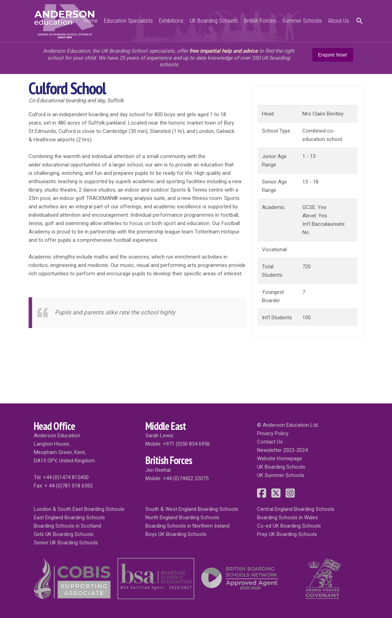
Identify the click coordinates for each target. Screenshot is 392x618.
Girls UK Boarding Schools (63, 534)
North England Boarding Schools (182, 517)
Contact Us (270, 442)
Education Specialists (128, 20)
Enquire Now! (332, 55)
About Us (338, 20)
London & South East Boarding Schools (79, 509)
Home (91, 20)
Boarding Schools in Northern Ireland (187, 526)
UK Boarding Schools (214, 20)
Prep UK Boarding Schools (287, 534)
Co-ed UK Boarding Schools (289, 526)
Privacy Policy (272, 433)
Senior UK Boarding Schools (66, 542)
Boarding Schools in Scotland (67, 526)
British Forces (260, 20)
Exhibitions (171, 20)
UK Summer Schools (280, 475)
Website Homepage (279, 458)
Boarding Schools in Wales (287, 517)
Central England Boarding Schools (295, 509)
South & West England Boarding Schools (191, 509)
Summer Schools (302, 20)
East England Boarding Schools (69, 517)
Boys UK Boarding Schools (175, 534)
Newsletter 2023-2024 (282, 450)
